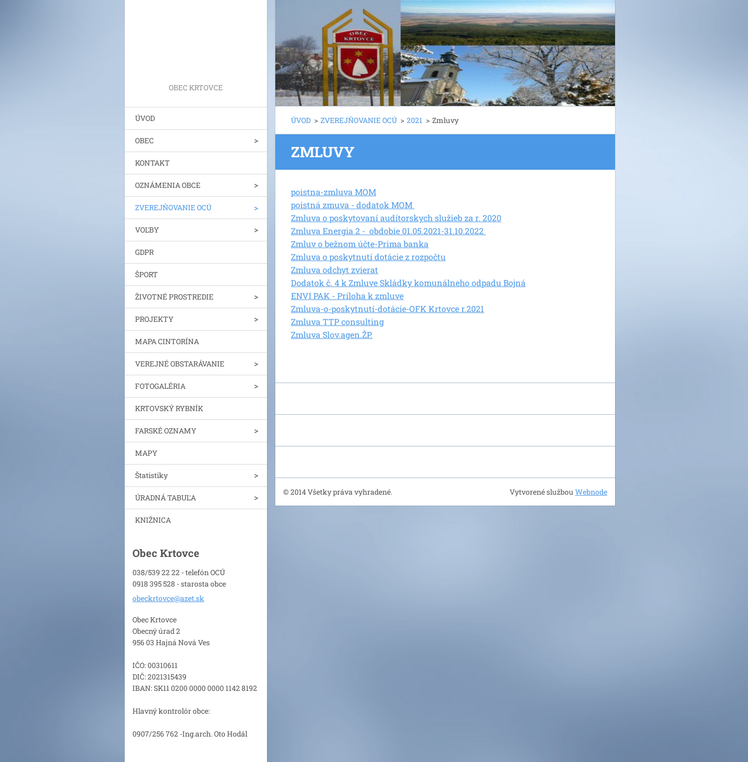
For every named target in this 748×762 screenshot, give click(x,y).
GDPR (144, 252)
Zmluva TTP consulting (337, 321)
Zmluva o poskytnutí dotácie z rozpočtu (368, 256)
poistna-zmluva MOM (333, 191)
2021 (414, 120)
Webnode (591, 492)
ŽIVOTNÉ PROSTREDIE (174, 297)
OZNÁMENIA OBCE (168, 185)
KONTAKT (152, 163)
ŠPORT (146, 274)
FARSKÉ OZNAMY (165, 431)
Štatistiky (151, 475)
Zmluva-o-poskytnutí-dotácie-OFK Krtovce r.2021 (387, 308)
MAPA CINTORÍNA (167, 341)
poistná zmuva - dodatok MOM (353, 204)
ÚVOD (145, 118)
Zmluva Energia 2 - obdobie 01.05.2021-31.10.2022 (388, 230)
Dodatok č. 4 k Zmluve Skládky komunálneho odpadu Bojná (408, 282)
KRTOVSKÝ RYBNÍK (169, 408)
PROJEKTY (154, 319)
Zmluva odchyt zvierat (334, 269)
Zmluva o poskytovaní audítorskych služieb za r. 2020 (396, 217)
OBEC (144, 140)
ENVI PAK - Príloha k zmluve (347, 295)
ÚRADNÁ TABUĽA (165, 497)
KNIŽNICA (153, 520)
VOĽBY (147, 230)
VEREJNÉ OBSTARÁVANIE (179, 364)
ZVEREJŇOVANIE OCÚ (173, 207)
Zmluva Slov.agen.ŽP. (331, 334)
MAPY (146, 453)
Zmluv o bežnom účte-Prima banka (360, 243)
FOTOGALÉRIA (160, 386)
